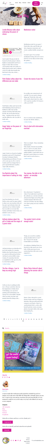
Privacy (28, 439)
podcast (4, 412)
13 (33, 319)
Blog (20, 2)
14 (36, 319)
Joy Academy (12, 3)
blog (3, 409)
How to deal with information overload (33, 127)
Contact (28, 443)
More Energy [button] (36, 3)
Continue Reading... (6, 74)
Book (16, 2)
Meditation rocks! (29, 30)
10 (26, 319)
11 (28, 319)
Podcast (24, 2)
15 (39, 319)
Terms (28, 438)
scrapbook (5, 414)
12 (31, 319)
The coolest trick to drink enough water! (32, 220)
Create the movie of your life (33, 79)
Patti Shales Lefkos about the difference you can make (12, 80)
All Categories (6, 407)
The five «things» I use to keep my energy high (10, 269)
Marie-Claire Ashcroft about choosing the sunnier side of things (33, 270)
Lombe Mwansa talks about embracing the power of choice (11, 32)
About (28, 2)
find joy (4, 411)
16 (41, 319)
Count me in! (7, 422)
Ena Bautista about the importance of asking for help (12, 174)
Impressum (27, 441)
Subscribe (6, 430)
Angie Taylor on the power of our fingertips (11, 127)
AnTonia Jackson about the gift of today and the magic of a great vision (12, 221)
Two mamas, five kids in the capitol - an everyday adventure (33, 175)
